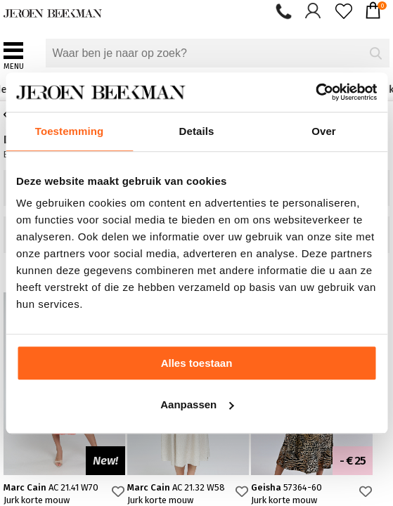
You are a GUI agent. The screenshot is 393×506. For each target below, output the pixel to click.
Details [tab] (196, 131)
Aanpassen (196, 404)
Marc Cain (51, 487)
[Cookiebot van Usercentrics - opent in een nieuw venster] (315, 92)
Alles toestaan (197, 363)
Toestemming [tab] (69, 131)
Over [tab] (323, 131)
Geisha (286, 487)
